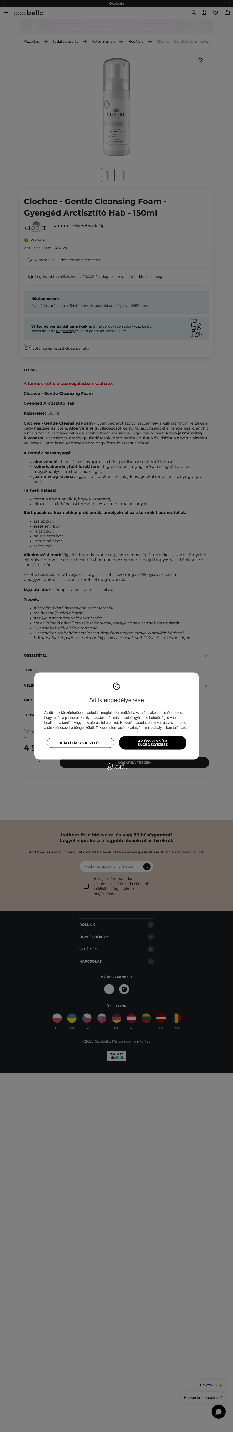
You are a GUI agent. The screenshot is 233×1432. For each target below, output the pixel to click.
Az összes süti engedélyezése (152, 743)
